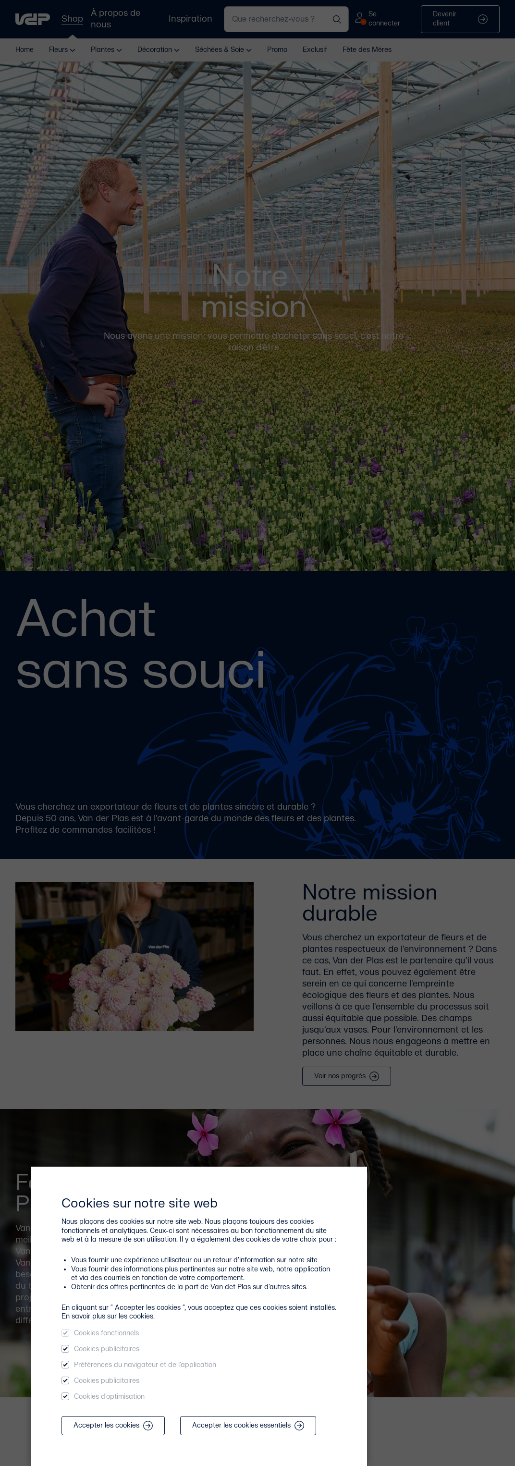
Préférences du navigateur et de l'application (145, 1365)
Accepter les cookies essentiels (248, 1425)
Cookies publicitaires (106, 1349)
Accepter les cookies (113, 1425)
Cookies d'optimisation (109, 1396)
